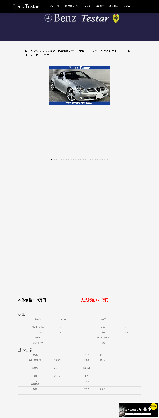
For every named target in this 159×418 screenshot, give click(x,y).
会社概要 (113, 6)
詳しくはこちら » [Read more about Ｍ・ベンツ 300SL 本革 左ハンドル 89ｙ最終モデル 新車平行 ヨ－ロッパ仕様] (85, 335)
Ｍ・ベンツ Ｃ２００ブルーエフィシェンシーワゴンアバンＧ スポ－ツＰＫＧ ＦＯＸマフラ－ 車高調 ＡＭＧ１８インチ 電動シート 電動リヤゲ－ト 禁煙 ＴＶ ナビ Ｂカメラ (28, 330)
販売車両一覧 (72, 6)
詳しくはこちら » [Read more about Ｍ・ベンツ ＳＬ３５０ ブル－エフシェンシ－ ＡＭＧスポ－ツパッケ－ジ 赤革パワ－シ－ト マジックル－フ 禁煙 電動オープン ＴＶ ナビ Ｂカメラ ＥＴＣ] (119, 340)
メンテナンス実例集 (94, 6)
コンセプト (54, 6)
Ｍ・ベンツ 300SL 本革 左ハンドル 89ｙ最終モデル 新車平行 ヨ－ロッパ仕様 (97, 327)
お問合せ (128, 6)
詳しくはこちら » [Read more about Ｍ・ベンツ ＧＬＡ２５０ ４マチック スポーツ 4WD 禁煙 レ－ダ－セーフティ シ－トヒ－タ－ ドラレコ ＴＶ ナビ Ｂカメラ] (50, 337)
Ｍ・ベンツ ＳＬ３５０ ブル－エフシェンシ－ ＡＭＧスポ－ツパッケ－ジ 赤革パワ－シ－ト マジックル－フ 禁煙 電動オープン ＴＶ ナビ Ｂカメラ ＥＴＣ (132, 330)
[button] (20, 111)
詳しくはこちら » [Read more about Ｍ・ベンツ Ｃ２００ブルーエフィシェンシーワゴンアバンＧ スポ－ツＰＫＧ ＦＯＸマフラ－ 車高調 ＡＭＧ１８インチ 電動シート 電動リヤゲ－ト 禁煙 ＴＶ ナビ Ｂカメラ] (16, 340)
